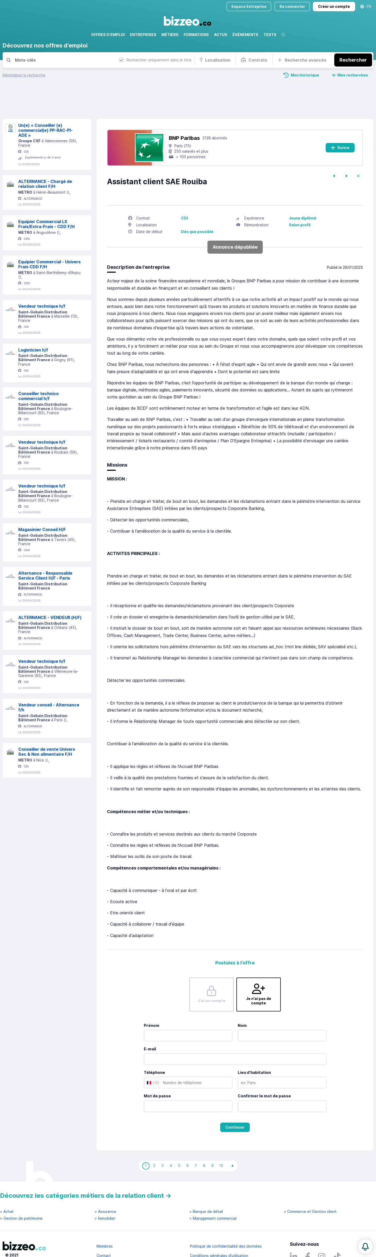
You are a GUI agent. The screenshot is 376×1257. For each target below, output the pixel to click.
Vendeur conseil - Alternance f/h (48, 681)
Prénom (151, 999)
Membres (105, 1220)
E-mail (150, 1023)
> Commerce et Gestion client (310, 1186)
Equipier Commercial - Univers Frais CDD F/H (49, 238)
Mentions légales (111, 1239)
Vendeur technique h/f (41, 280)
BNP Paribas (184, 112)
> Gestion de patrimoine (21, 1192)
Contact (104, 1230)
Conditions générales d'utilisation (219, 1230)
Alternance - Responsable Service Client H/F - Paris (45, 549)
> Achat (7, 1186)
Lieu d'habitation (254, 1046)
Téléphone (154, 1046)
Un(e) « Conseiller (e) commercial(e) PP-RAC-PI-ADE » (45, 104)
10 (221, 1139)
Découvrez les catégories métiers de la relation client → (85, 1169)
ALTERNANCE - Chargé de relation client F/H (45, 158)
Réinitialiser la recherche (24, 75)
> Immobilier (105, 1192)
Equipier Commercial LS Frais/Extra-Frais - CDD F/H (46, 198)
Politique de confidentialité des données (226, 1220)
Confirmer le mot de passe (264, 1070)
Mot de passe (157, 1070)
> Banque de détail (206, 1186)
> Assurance (105, 1186)
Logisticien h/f (33, 323)
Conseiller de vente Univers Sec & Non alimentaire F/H (46, 725)
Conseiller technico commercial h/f (38, 370)
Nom (242, 999)
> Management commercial (212, 1192)
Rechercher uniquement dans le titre (155, 60)
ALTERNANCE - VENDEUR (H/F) (50, 591)
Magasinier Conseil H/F (42, 503)
